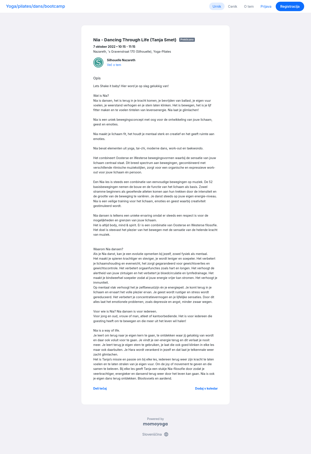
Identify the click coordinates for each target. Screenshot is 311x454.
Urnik (217, 6)
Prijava (266, 6)
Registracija (290, 6)
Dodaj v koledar (206, 388)
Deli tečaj (100, 388)
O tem (249, 6)
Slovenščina (155, 434)
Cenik (232, 6)
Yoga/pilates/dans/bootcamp (35, 6)
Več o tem (114, 65)
